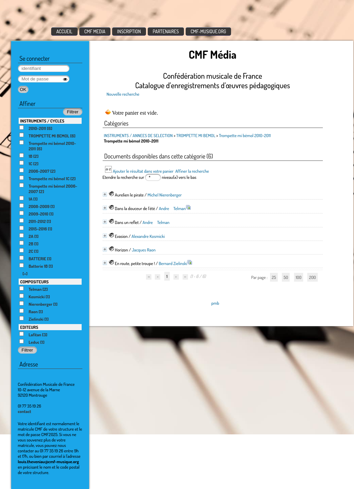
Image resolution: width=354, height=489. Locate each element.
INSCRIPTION (129, 31)
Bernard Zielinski (173, 263)
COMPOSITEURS (34, 281)
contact (25, 411)
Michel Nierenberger (165, 195)
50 (286, 277)
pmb (215, 303)
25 (274, 277)
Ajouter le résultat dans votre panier (143, 171)
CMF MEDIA (94, 31)
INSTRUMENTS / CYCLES (42, 121)
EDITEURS (29, 327)
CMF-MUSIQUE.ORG (208, 31)
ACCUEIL (64, 31)
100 (298, 277)
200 (312, 277)
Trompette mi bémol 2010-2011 (245, 135)
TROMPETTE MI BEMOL (195, 135)
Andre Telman (172, 208)
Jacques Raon (143, 249)
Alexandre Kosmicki (148, 236)
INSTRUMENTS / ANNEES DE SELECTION (138, 135)
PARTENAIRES (166, 31)
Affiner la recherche (192, 171)
